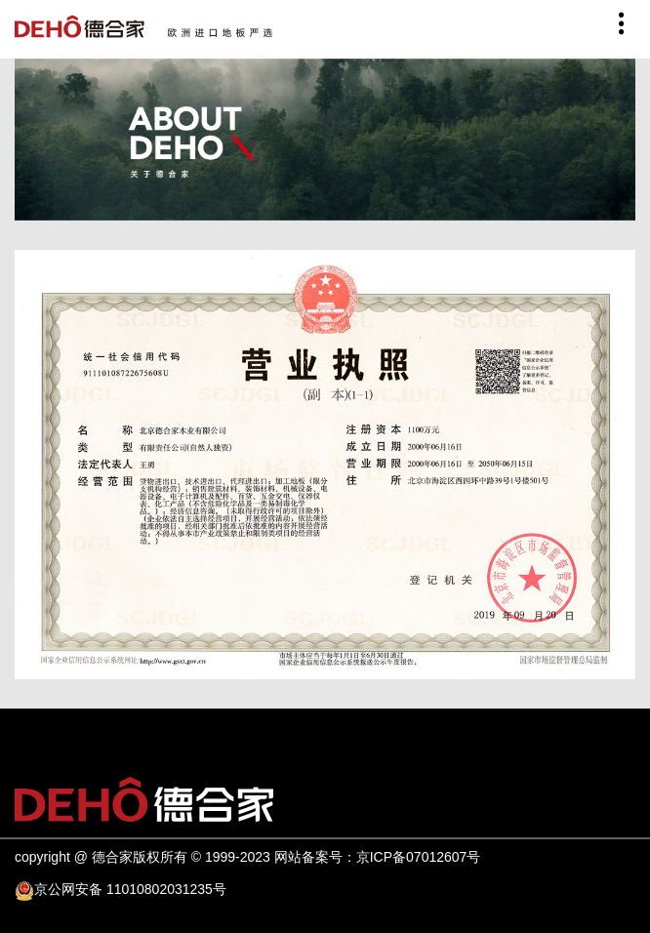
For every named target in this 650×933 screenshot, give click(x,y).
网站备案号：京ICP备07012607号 (377, 857)
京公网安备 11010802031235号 (130, 889)
